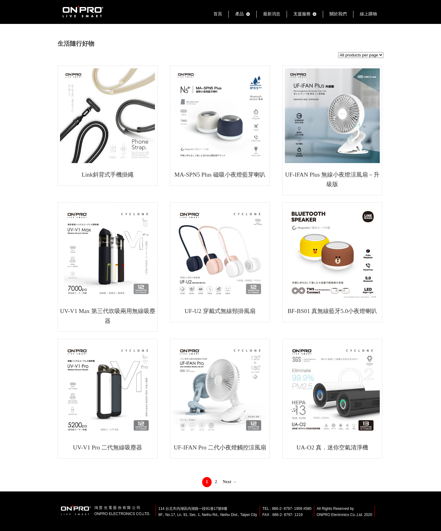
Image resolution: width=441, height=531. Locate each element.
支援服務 (302, 14)
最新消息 (271, 14)
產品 (239, 14)
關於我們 (338, 14)
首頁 (217, 14)
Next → (230, 481)
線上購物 (368, 14)
